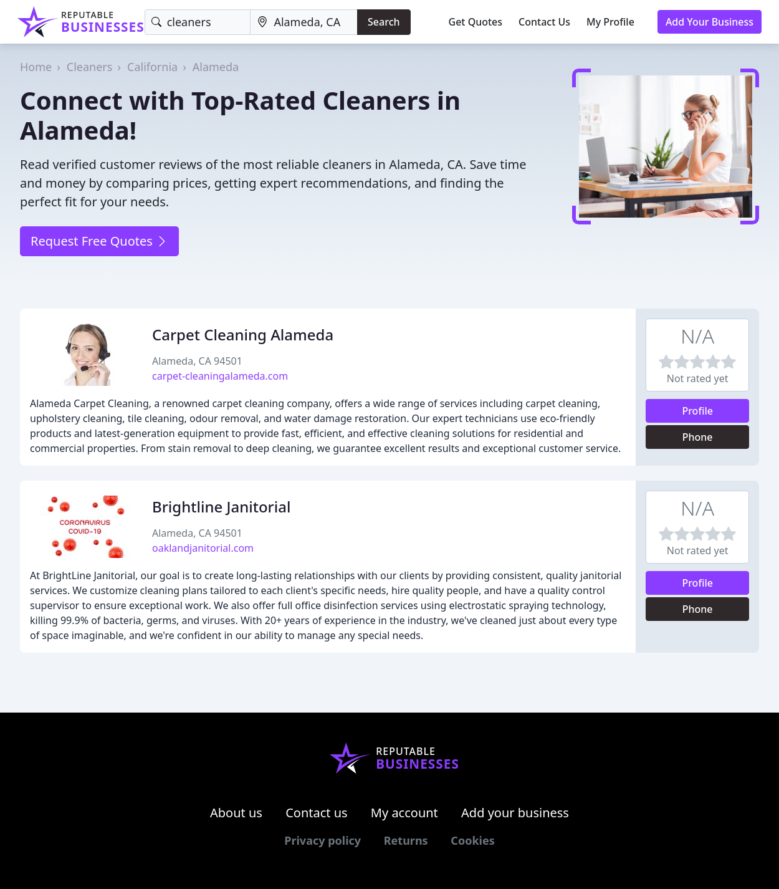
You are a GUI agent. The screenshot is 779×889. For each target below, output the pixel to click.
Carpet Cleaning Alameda (242, 334)
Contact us (316, 812)
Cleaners (90, 66)
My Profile (610, 22)
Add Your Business (709, 22)
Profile (697, 411)
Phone (697, 437)
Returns (406, 840)
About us (236, 812)
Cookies (472, 840)
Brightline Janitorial (221, 506)
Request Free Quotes (99, 241)
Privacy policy (322, 840)
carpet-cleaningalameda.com (220, 376)
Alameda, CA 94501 (197, 361)
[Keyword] (198, 22)
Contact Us (544, 22)
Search (383, 22)
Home (36, 66)
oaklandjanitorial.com (203, 548)
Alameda (216, 66)
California (152, 66)
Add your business (515, 812)
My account (404, 812)
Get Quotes (476, 22)
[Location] (304, 22)
